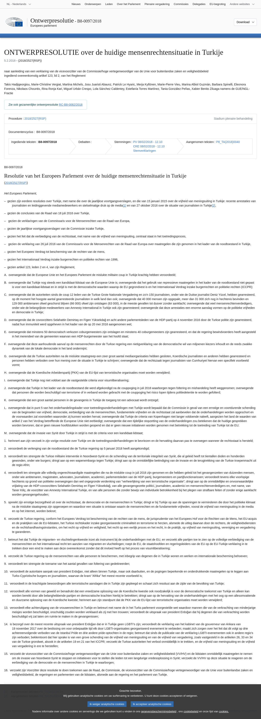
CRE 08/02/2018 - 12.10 (149, 146)
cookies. (224, 714)
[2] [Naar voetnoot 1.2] (213, 205)
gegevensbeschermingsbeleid (158, 714)
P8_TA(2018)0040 (228, 142)
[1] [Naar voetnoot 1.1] (124, 205)
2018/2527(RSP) (35, 118)
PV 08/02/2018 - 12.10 (147, 142)
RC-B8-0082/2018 (70, 104)
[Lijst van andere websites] (242, 4)
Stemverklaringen (144, 150)
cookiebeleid (191, 714)
